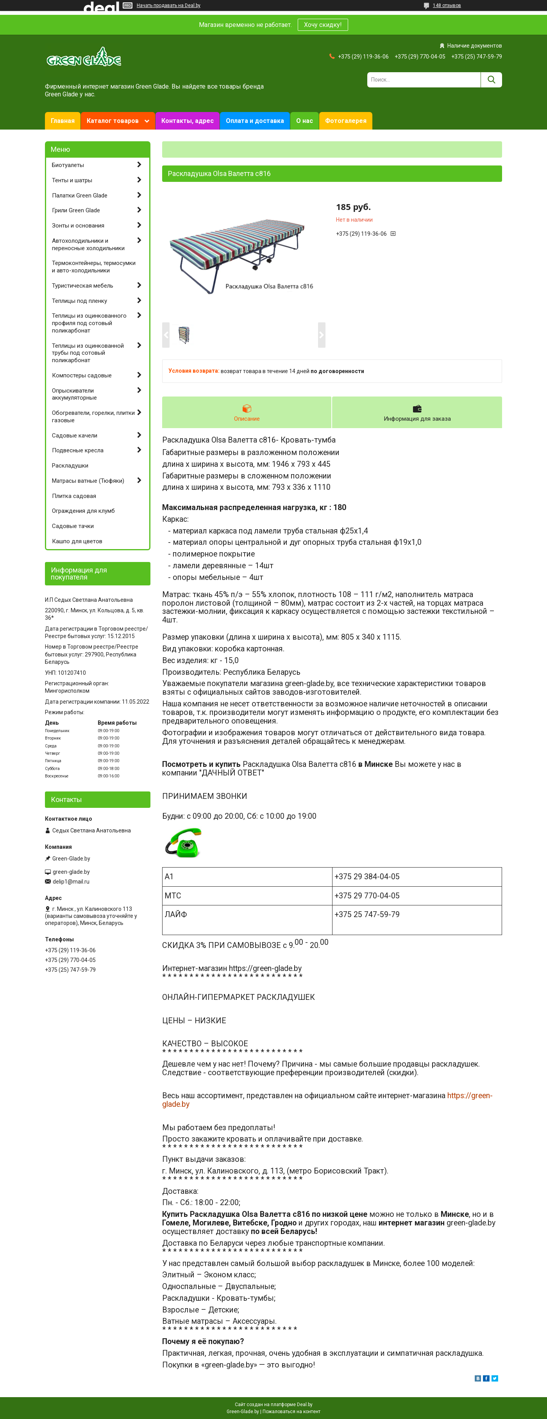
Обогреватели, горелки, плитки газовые (93, 416)
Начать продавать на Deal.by (168, 5)
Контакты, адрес (187, 120)
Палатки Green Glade (79, 195)
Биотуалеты (68, 165)
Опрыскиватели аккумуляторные (74, 394)
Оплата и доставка (255, 120)
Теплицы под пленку (79, 300)
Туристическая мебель (82, 285)
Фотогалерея (345, 120)
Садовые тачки (73, 526)
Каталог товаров (113, 120)
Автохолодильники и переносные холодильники (88, 244)
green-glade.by (71, 872)
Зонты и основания (78, 225)
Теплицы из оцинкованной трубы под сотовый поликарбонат (88, 353)
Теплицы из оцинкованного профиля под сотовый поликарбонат (89, 323)
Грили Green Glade (76, 210)
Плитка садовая (74, 496)
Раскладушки (70, 465)
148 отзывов (447, 5)
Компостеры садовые (82, 375)
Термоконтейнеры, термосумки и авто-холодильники (94, 267)
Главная (63, 120)
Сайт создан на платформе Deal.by (274, 1404)
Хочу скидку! (323, 24)
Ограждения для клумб (83, 510)
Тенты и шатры (72, 180)
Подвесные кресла (78, 450)
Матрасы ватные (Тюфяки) (88, 480)
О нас (304, 120)
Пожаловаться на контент (291, 1411)
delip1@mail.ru (71, 881)
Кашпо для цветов (77, 541)
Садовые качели (74, 435)
